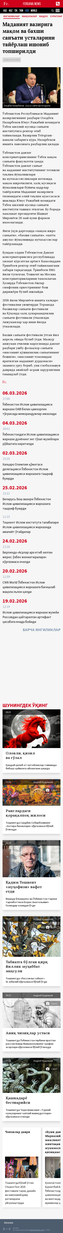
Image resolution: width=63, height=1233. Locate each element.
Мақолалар (29, 16)
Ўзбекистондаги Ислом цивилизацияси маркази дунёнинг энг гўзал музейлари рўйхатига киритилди (31, 439)
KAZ (5, 10)
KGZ (10, 10)
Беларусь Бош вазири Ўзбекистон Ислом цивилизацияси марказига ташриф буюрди (27, 503)
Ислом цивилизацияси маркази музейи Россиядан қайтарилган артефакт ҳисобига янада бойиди (31, 617)
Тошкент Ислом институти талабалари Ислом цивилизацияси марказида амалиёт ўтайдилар (31, 527)
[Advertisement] (31, 668)
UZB (27, 10)
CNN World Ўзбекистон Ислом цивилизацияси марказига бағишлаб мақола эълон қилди (29, 587)
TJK (15, 10)
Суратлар (56, 16)
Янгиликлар (11, 16)
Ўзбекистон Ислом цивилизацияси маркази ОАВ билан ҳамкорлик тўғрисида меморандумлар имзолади (29, 409)
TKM (21, 10)
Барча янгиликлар (41, 629)
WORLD (34, 10)
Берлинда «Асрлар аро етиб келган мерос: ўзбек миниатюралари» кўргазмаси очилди (27, 557)
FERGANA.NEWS (32, 4)
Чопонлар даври (17, 1132)
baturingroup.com (37, 1230)
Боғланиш (8, 1222)
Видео (43, 16)
